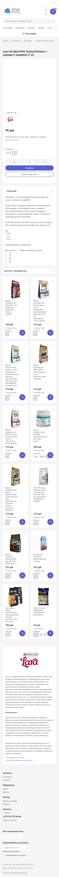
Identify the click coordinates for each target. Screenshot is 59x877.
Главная (6, 41)
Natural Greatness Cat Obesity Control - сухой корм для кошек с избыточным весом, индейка (11, 436)
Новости (6, 792)
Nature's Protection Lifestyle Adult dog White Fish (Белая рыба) (11, 559)
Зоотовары (16, 41)
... (56, 27)
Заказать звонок (10, 820)
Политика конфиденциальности (15, 873)
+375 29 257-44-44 (46, 9)
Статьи (49, 28)
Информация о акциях (15, 855)
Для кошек (28, 41)
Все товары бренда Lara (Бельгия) (20, 760)
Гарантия (6, 804)
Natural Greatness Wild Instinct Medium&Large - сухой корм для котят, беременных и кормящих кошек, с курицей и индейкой (11, 499)
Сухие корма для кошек (45, 41)
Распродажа (7, 28)
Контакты (6, 780)
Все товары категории (15, 757)
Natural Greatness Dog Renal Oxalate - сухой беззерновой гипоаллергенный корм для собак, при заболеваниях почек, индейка (40, 311)
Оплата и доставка (10, 801)
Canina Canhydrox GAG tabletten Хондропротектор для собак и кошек (40, 435)
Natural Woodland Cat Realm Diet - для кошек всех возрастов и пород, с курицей (11, 307)
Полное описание (12, 140)
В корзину (29, 168)
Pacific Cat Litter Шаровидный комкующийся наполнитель (39, 611)
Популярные (20, 28)
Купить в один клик (29, 174)
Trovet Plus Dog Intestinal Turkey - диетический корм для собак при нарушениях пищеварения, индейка (39, 494)
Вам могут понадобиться (15, 271)
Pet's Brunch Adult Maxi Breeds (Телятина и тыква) (39, 557)
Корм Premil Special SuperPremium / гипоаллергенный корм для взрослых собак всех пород (12, 614)
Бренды (41, 28)
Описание (12, 191)
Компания (31, 28)
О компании (7, 777)
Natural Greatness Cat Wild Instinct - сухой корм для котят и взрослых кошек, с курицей (39, 372)
